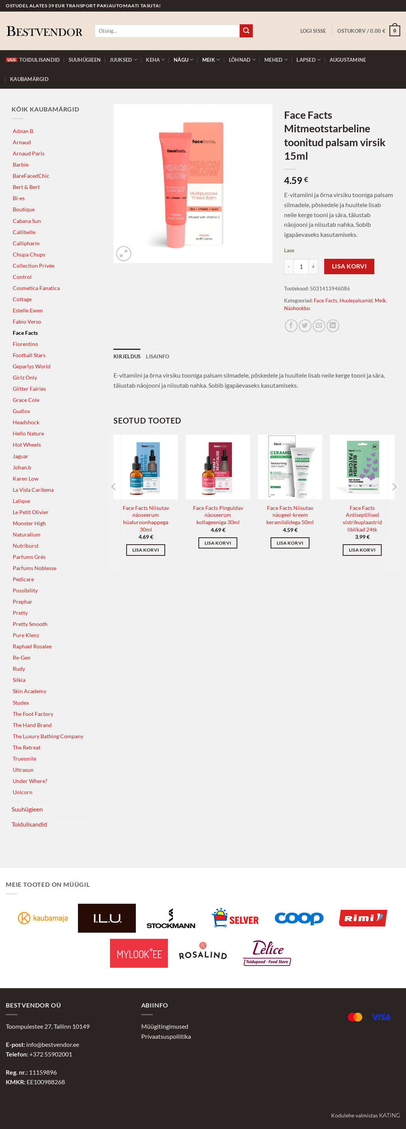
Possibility (25, 590)
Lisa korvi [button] (145, 549)
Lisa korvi (349, 266)
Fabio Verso (27, 321)
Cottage (22, 299)
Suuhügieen (85, 60)
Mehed (276, 59)
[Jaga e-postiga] (319, 325)
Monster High (29, 523)
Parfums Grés (29, 557)
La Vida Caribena (33, 489)
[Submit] (246, 30)
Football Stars (29, 355)
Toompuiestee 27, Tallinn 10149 (48, 1026)
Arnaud (22, 142)
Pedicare (23, 579)
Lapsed (308, 59)
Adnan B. (23, 131)
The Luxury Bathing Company (48, 736)
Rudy (19, 668)
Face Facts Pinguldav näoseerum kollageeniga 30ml (218, 515)
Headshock (26, 422)
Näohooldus (297, 308)
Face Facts (25, 332)
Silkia (19, 680)
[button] (313, 31)
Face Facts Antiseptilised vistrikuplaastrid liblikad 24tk (362, 519)
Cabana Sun (27, 221)
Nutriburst (26, 545)
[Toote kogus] (301, 266)
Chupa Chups (29, 254)
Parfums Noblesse (34, 568)
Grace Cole (26, 400)
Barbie (21, 164)
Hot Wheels (27, 444)
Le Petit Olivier (31, 512)
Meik (211, 59)
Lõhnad (242, 59)
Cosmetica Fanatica (36, 288)
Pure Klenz (26, 635)
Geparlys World (32, 366)
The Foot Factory (33, 713)
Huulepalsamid (356, 300)
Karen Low (26, 478)
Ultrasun (23, 769)
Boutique (24, 209)
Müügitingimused (164, 1026)
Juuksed (123, 59)
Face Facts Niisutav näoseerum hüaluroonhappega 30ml (146, 519)
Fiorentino (25, 344)
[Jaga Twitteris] (305, 325)
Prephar (22, 601)
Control (22, 276)
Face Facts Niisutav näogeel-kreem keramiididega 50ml (290, 515)
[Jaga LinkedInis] (332, 325)
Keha (155, 59)
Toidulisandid (33, 60)
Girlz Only (25, 377)
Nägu (183, 59)
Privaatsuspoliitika (166, 1036)
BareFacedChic (31, 175)
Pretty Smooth (30, 624)
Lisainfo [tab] (157, 356)
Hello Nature (28, 433)
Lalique (21, 501)
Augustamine (348, 60)
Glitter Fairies (29, 388)
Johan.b (22, 467)
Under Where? (30, 781)
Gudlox (21, 411)
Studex (21, 702)
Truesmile (24, 758)
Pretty (20, 612)
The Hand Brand (32, 725)
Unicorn (22, 792)
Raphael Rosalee (32, 646)
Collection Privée (33, 265)
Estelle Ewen (28, 310)
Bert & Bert (26, 187)
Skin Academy (29, 691)
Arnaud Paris (28, 153)
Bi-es (19, 198)
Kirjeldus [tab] (126, 356)
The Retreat (27, 747)
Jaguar (21, 456)
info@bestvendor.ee (52, 1044)
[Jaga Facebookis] (291, 325)
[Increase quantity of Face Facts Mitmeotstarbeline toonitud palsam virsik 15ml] (313, 266)
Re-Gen (21, 657)
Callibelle (24, 232)
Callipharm (26, 243)
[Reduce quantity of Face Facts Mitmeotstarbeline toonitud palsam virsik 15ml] (288, 266)
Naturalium (27, 534)
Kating (389, 1115)
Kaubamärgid (29, 79)
